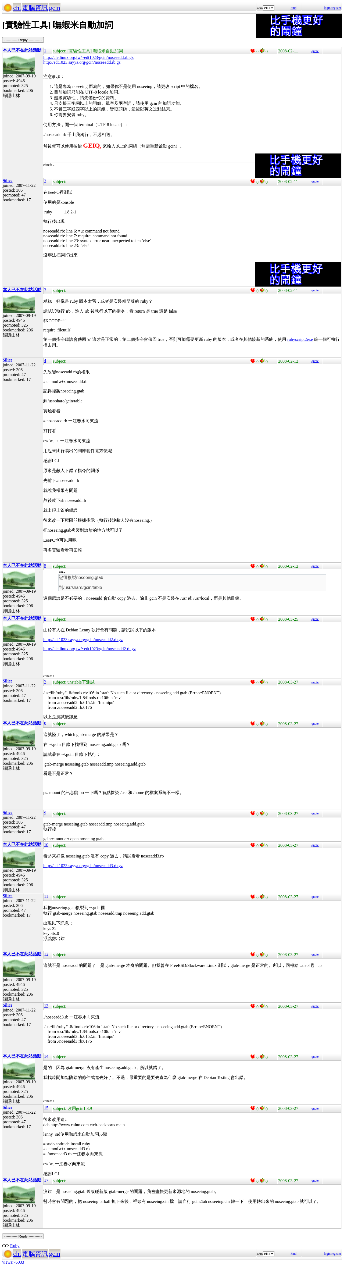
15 (46, 1108)
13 (46, 1005)
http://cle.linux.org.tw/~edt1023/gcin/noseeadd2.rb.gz (89, 648)
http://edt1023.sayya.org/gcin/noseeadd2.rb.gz (83, 639)
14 (46, 1056)
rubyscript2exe (300, 339)
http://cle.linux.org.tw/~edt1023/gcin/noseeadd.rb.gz (88, 57)
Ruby (15, 1245)
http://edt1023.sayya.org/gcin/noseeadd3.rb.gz (83, 865)
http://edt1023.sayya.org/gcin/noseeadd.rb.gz (82, 62)
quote (315, 51)
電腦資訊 (35, 7)
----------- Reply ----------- (23, 40)
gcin (54, 7)
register (336, 8)
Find (293, 8)
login (327, 8)
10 (46, 844)
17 (46, 1180)
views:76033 (13, 1262)
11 (46, 896)
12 (46, 954)
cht (17, 7)
